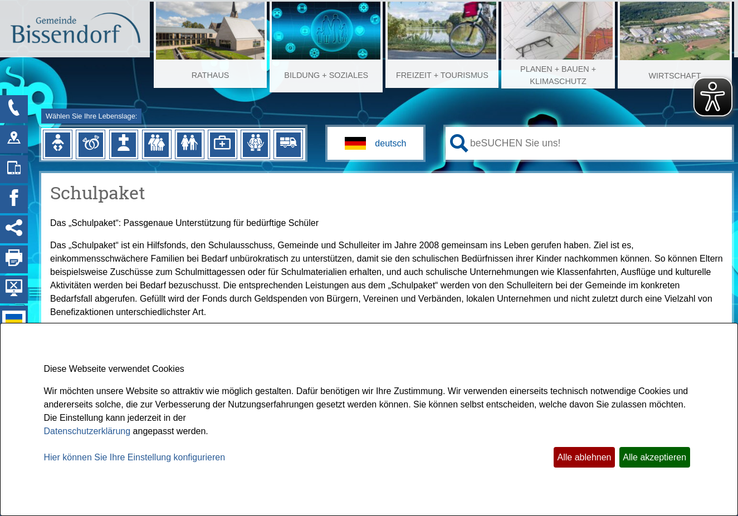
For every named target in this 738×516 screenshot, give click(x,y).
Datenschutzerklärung (87, 431)
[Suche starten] (459, 143)
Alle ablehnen (585, 457)
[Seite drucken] (14, 259)
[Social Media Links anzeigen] (14, 229)
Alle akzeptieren (654, 457)
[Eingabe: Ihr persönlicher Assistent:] (598, 143)
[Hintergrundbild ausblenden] (14, 289)
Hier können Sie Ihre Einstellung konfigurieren (135, 457)
